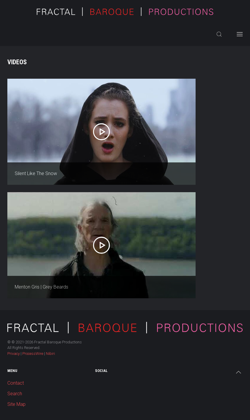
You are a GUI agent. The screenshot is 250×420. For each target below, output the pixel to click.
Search (14, 393)
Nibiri (50, 353)
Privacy (13, 353)
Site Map (16, 404)
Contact (15, 383)
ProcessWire (32, 353)
